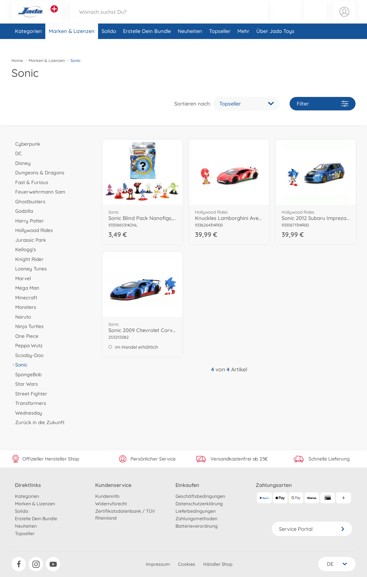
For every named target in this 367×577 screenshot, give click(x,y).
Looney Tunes (29, 269)
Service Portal (312, 529)
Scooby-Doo (27, 355)
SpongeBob (26, 374)
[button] (315, 18)
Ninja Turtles (27, 326)
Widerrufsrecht (111, 503)
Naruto (21, 317)
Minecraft (24, 298)
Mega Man (25, 288)
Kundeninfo (107, 496)
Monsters (23, 307)
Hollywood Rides (32, 230)
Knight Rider (27, 259)
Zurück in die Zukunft (38, 422)
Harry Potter (27, 221)
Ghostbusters (28, 201)
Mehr (243, 44)
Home (17, 60)
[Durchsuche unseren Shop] (169, 18)
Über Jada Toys (275, 44)
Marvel (21, 278)
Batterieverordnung (196, 526)
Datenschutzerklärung (199, 503)
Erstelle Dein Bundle (147, 44)
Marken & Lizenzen (72, 44)
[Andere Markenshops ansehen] (54, 15)
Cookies (186, 564)
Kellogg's (23, 249)
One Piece (24, 336)
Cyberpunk (25, 144)
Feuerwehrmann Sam (38, 192)
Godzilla (22, 211)
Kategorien (28, 44)
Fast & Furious (29, 182)
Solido (108, 44)
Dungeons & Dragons (37, 172)
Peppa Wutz (26, 345)
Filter (322, 103)
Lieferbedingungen (195, 511)
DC (16, 153)
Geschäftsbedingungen (200, 496)
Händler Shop (218, 564)
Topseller (220, 44)
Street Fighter (29, 394)
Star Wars (24, 384)
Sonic (19, 365)
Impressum (158, 564)
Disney (21, 163)
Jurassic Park (28, 240)
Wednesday (26, 413)
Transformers (28, 403)
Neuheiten (190, 44)
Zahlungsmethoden (196, 518)
